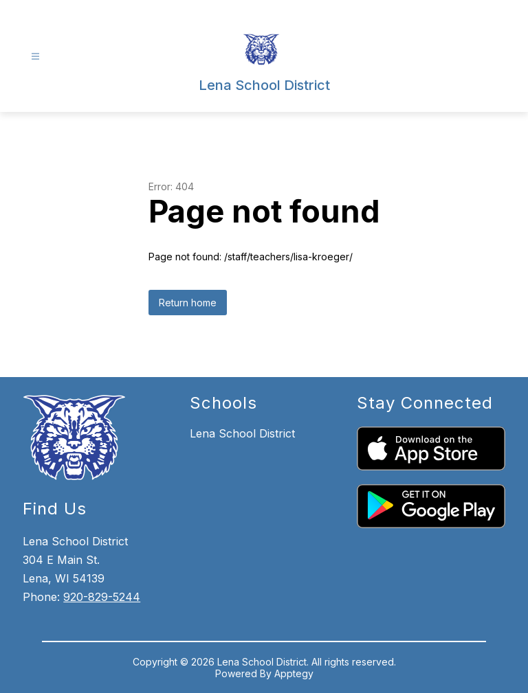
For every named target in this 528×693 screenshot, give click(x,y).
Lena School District (242, 433)
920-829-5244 (101, 597)
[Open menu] (35, 57)
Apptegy (294, 673)
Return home (188, 302)
